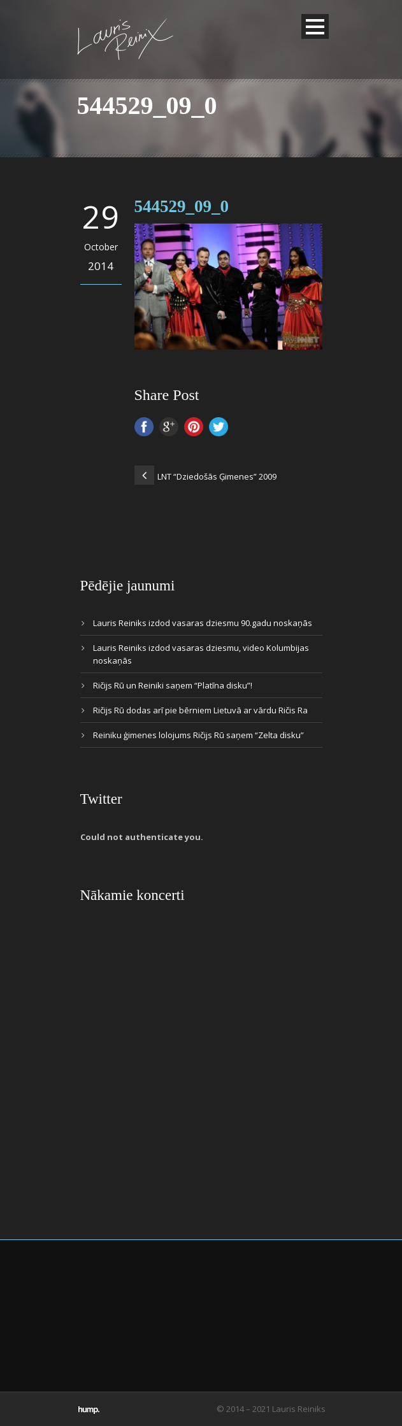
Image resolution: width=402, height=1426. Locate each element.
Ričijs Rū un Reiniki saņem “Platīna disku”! (172, 685)
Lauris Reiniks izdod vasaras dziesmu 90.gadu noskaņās (202, 623)
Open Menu (315, 26)
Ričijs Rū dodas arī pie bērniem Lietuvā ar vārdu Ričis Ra (200, 710)
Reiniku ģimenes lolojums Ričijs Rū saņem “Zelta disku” (198, 735)
